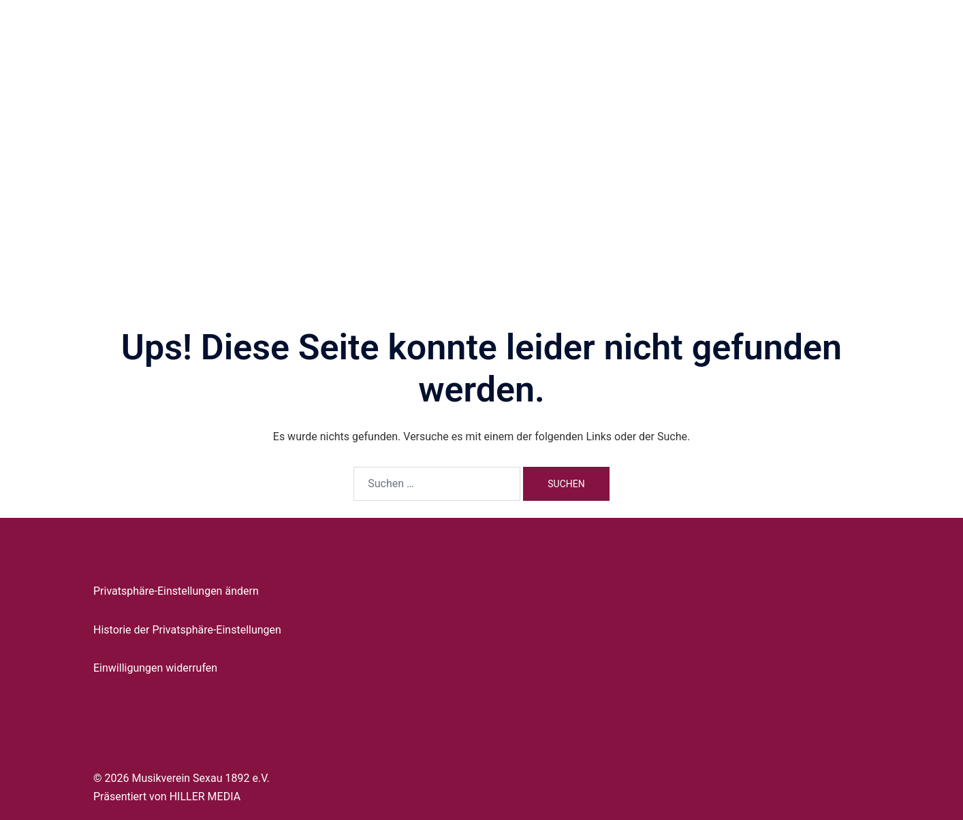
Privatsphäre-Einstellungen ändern (176, 591)
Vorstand (518, 47)
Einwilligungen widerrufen (155, 667)
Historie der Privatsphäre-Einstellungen (187, 629)
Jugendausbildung (595, 47)
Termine (671, 47)
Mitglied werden (742, 47)
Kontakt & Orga (828, 47)
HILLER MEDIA (205, 796)
